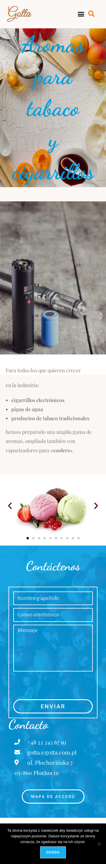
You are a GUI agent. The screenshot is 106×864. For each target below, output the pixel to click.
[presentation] (56, 685)
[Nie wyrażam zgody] (99, 844)
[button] (80, 14)
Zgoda (53, 852)
